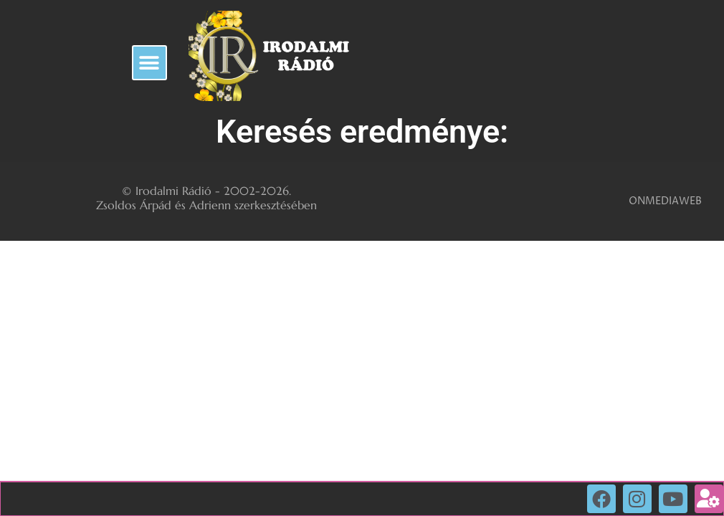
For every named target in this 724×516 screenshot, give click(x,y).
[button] (149, 62)
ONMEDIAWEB (665, 201)
